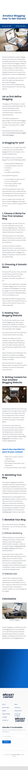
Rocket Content (15, 754)
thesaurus (16, 288)
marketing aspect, (7, 512)
